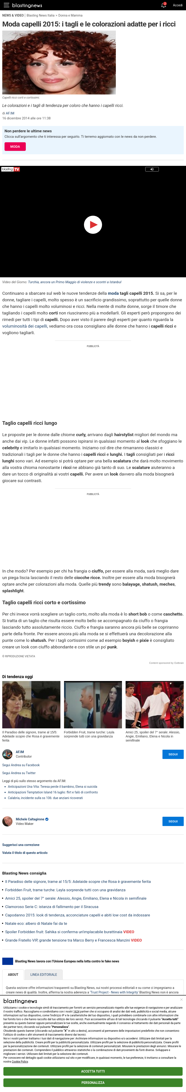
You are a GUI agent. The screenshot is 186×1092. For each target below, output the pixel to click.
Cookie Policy (20, 1061)
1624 (76, 1011)
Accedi (178, 5)
